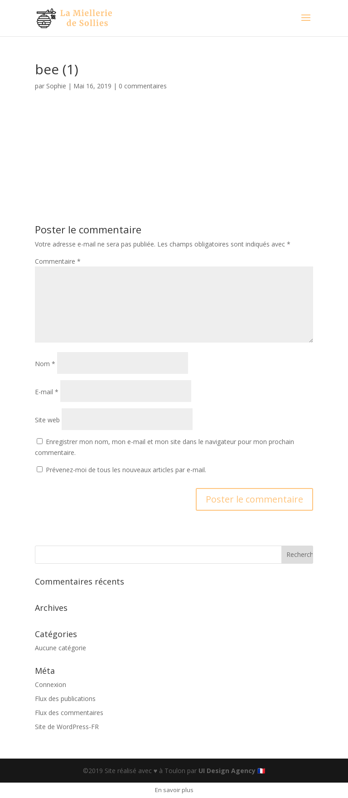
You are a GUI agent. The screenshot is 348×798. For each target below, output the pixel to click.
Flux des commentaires (69, 712)
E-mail (46, 391)
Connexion (50, 684)
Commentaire (58, 261)
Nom (45, 363)
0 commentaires (143, 86)
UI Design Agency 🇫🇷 (231, 770)
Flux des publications (65, 698)
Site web (47, 420)
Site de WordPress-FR (67, 726)
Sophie (56, 86)
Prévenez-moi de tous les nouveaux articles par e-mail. (126, 469)
